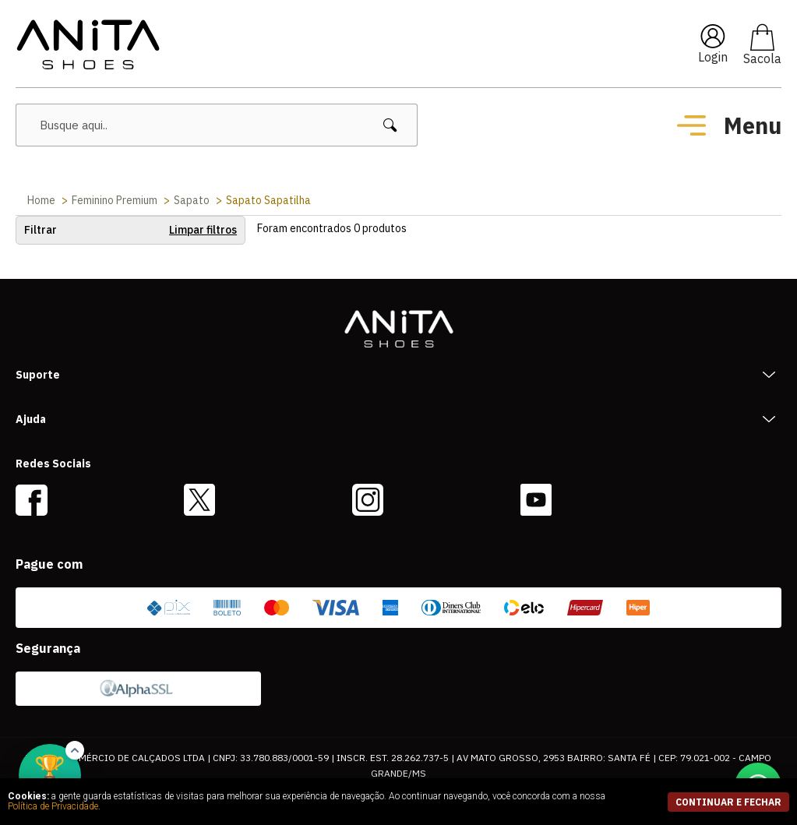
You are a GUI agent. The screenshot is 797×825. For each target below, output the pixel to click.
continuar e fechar (728, 802)
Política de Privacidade (53, 806)
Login (713, 57)
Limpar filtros (203, 230)
